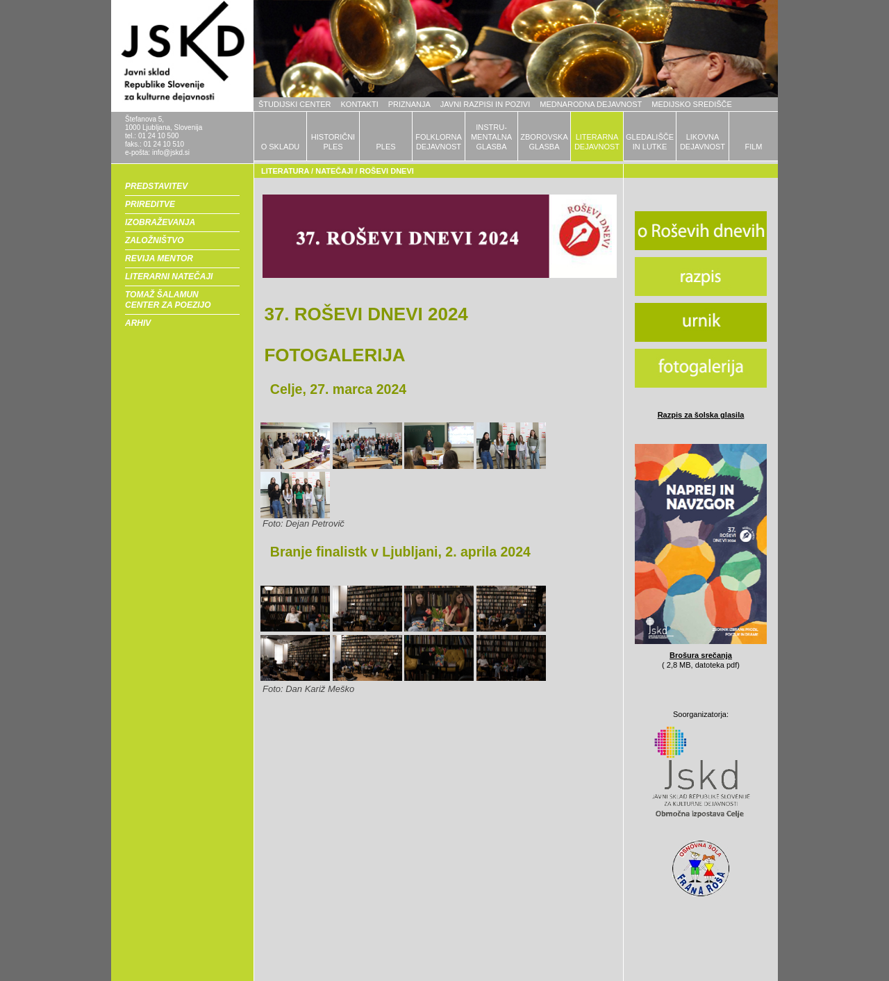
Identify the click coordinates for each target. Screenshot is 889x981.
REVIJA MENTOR (159, 258)
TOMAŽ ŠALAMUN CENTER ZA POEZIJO (168, 300)
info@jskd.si (171, 152)
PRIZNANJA (409, 104)
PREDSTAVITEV (156, 186)
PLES (385, 146)
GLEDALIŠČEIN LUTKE (650, 142)
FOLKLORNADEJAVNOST (438, 142)
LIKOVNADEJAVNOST (702, 142)
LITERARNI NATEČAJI (169, 276)
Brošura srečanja (701, 655)
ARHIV (138, 323)
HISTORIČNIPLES (333, 142)
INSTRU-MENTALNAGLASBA (491, 137)
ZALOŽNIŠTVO (154, 240)
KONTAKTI (360, 104)
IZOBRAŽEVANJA (160, 222)
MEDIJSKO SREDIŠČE (691, 104)
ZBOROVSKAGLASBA (543, 142)
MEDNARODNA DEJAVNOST (591, 104)
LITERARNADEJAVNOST (597, 142)
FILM (753, 146)
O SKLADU (280, 146)
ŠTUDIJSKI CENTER (294, 104)
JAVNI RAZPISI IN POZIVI (485, 104)
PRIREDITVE (150, 204)
